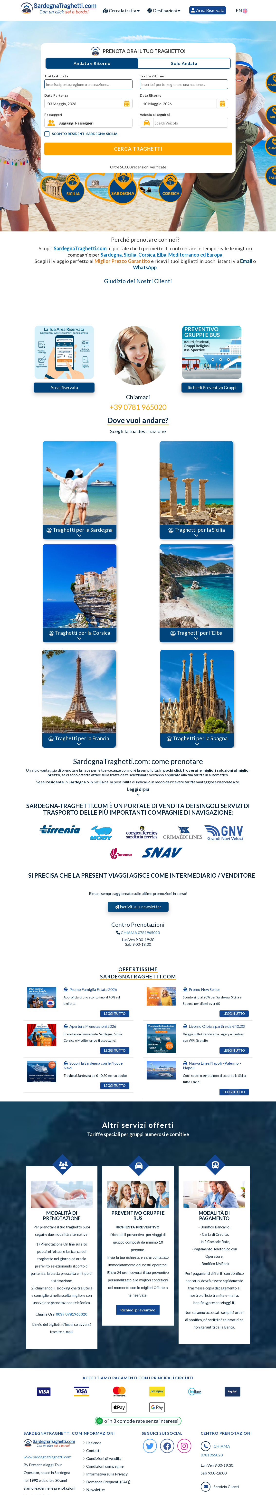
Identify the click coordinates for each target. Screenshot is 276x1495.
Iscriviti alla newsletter (142, 907)
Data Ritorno (151, 95)
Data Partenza (56, 95)
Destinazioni (163, 10)
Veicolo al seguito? (155, 115)
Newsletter (95, 1489)
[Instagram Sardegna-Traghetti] (184, 1446)
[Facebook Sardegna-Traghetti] (167, 1446)
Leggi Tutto (114, 1014)
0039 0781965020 (71, 1314)
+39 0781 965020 (138, 407)
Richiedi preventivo (137, 1310)
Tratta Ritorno (152, 76)
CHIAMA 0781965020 (140, 932)
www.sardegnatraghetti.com (47, 1456)
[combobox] (88, 84)
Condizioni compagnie (105, 1466)
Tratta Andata (56, 76)
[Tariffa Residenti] (46, 133)
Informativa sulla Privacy (107, 1474)
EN (241, 10)
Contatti (93, 1450)
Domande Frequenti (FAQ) (108, 1481)
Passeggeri (53, 115)
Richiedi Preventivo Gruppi (212, 387)
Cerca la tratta (121, 10)
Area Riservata (207, 10)
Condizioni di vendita (103, 1458)
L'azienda (93, 1442)
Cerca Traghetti (138, 149)
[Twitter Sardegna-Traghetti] (150, 1446)
